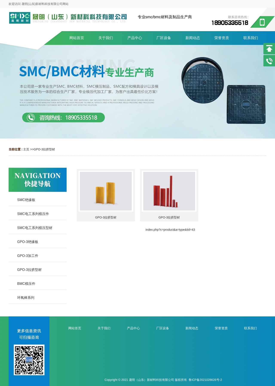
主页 (26, 149)
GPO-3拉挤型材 (44, 149)
